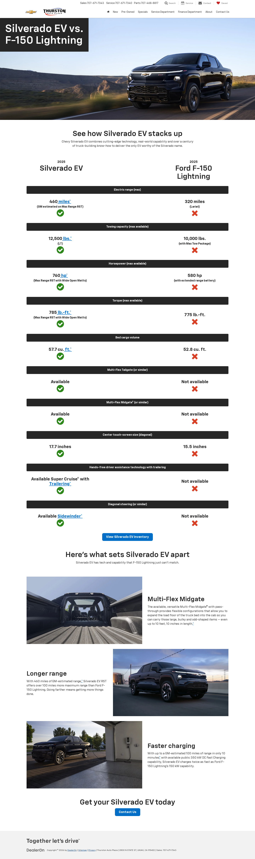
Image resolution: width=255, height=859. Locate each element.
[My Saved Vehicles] (222, 3)
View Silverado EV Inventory (127, 537)
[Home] (108, 12)
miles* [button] (64, 202)
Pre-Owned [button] (127, 12)
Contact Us (127, 812)
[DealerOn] (36, 850)
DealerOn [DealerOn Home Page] (72, 850)
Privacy (92, 850)
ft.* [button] (68, 349)
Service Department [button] (163, 12)
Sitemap (82, 850)
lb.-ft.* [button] (64, 312)
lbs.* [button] (67, 239)
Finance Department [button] (190, 12)
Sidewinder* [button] (70, 516)
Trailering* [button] (60, 484)
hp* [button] (64, 276)
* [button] (193, 623)
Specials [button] (143, 12)
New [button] (115, 12)
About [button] (208, 12)
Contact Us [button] (222, 12)
